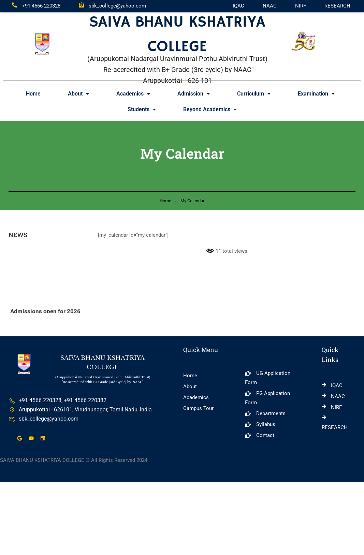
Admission (193, 93)
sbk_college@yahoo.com (112, 6)
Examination (316, 93)
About (78, 93)
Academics (133, 93)
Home (33, 93)
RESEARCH (337, 6)
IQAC (238, 6)
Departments (265, 413)
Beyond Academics (210, 109)
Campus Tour (198, 408)
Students (142, 109)
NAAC (270, 6)
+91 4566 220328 (36, 6)
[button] (78, 94)
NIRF (300, 6)
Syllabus (260, 424)
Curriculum (254, 93)
